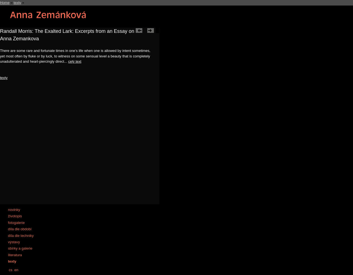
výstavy (14, 242)
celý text (74, 61)
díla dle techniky (21, 236)
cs (10, 270)
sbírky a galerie (20, 248)
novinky (14, 210)
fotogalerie (16, 223)
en (16, 270)
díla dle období (19, 229)
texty (17, 3)
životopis (15, 216)
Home (5, 3)
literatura (15, 255)
